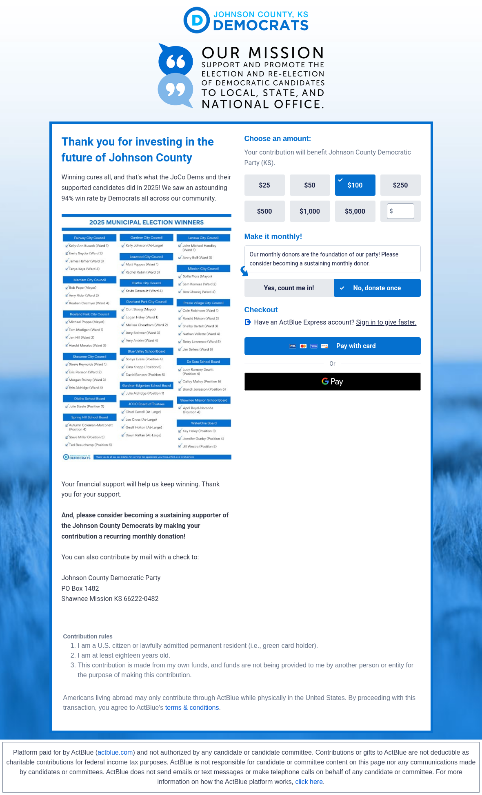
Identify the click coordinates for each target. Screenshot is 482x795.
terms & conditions (192, 707)
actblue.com (115, 752)
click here (309, 781)
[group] (332, 198)
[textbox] (403, 211)
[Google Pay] (332, 382)
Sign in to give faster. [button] (386, 322)
